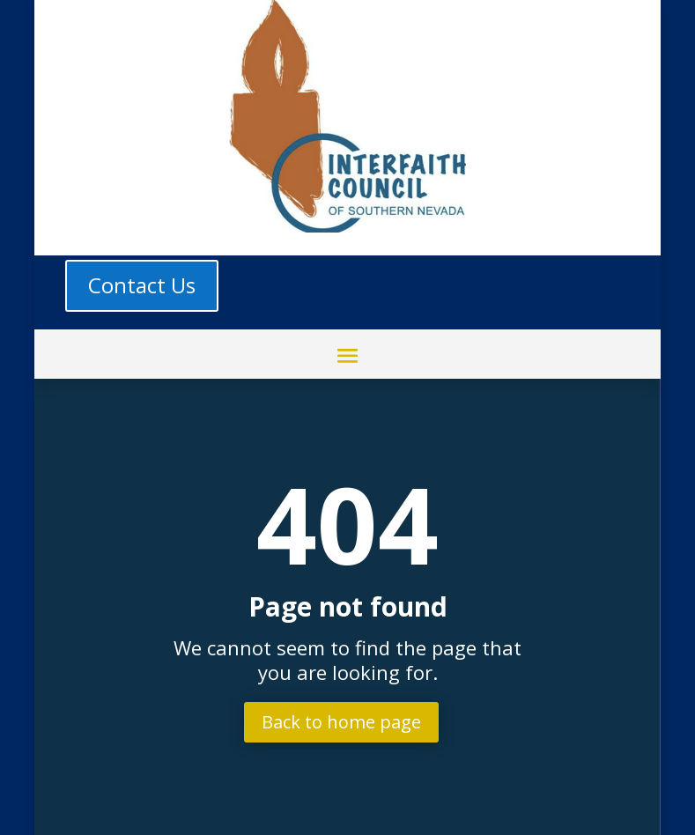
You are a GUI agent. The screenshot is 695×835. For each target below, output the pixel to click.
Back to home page (341, 722)
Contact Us (142, 284)
